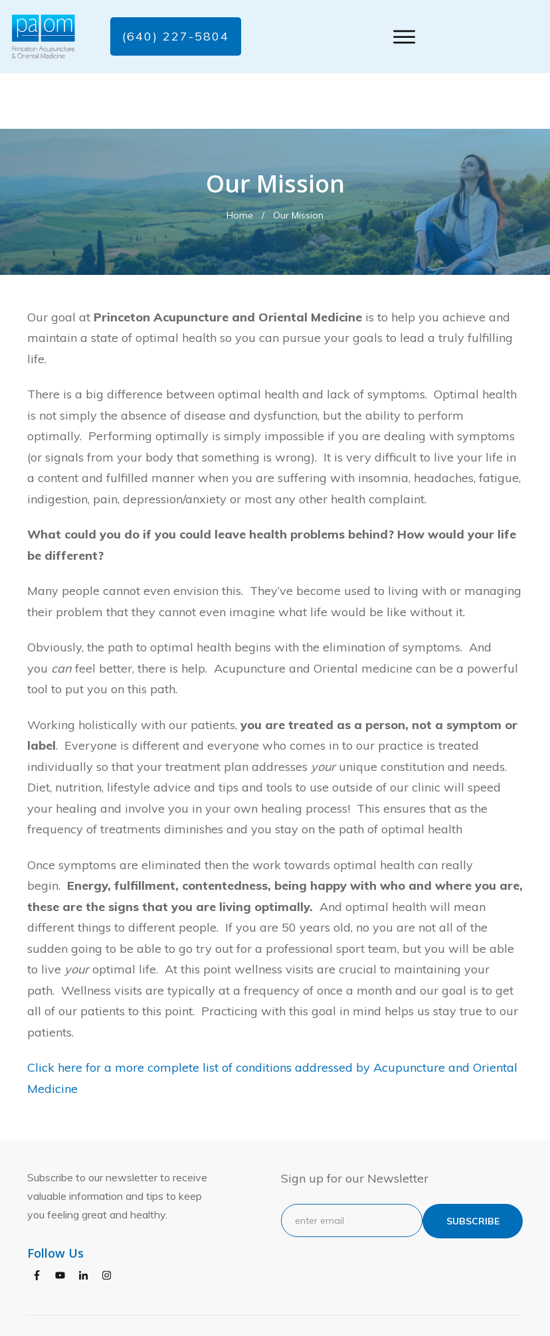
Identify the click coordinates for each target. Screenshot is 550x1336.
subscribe (473, 1165)
